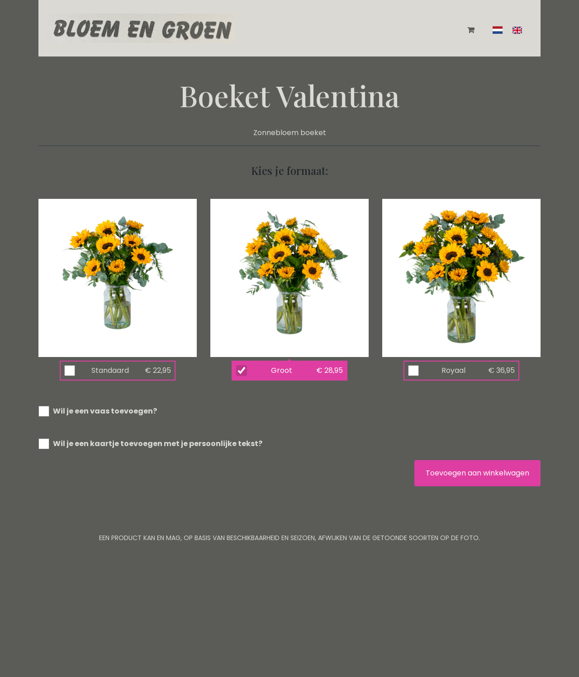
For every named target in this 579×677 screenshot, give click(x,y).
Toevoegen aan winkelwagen (477, 473)
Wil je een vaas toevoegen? (105, 411)
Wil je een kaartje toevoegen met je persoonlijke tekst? (157, 443)
